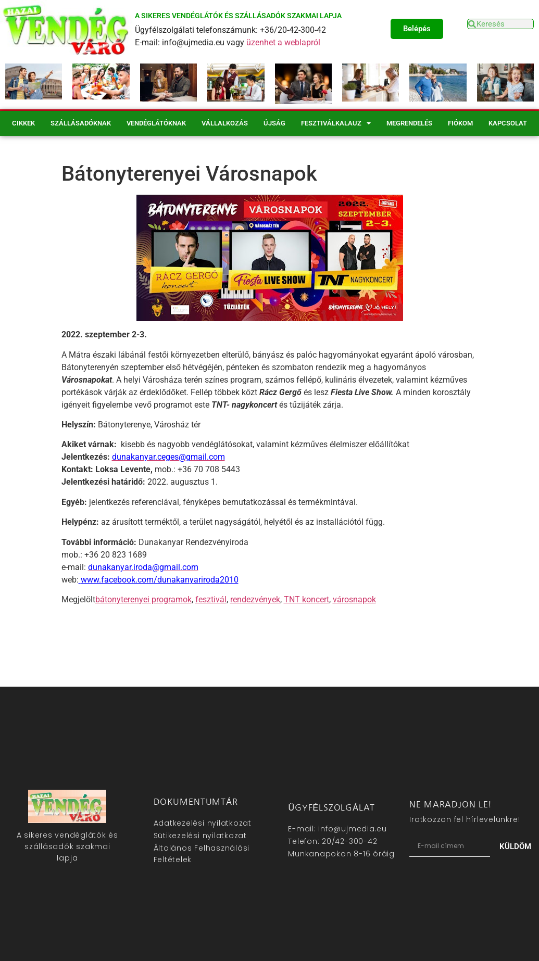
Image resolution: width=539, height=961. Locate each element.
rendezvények (255, 599)
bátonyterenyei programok (143, 599)
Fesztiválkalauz (336, 123)
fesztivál (211, 599)
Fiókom (460, 123)
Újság (274, 123)
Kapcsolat (507, 123)
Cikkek (23, 123)
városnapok (354, 599)
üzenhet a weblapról (283, 42)
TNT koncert (306, 599)
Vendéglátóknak (156, 123)
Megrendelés (409, 123)
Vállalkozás (225, 123)
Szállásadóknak (81, 123)
